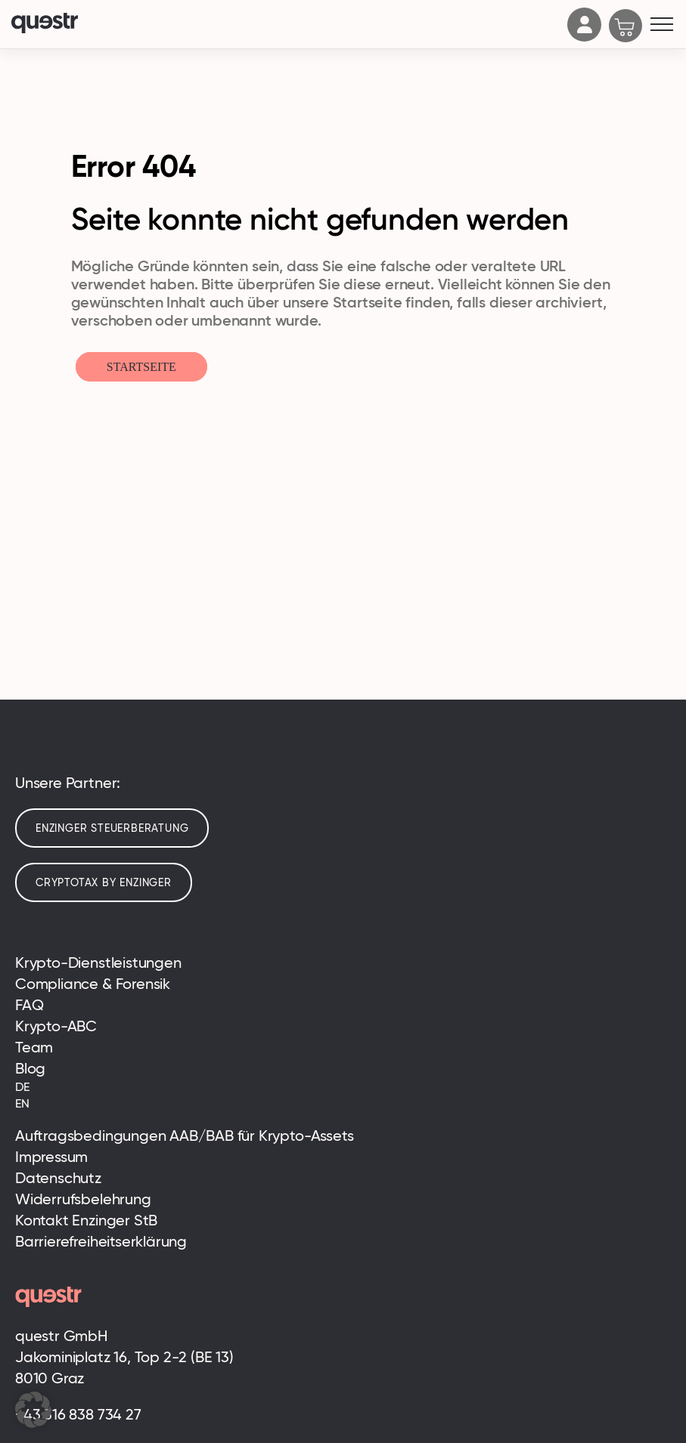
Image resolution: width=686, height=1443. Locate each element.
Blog (30, 1068)
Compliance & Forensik (92, 984)
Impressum (51, 1157)
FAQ (29, 1005)
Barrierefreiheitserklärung (101, 1241)
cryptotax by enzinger (104, 882)
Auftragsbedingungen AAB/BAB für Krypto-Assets (184, 1135)
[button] (33, 1410)
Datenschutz (58, 1178)
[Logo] (285, 24)
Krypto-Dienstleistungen (98, 962)
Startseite (141, 366)
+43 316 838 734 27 (78, 1414)
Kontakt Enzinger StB (86, 1220)
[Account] (584, 37)
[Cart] (626, 27)
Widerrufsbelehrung (83, 1199)
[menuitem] (343, 1087)
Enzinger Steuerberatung (112, 828)
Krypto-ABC (56, 1026)
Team (34, 1047)
